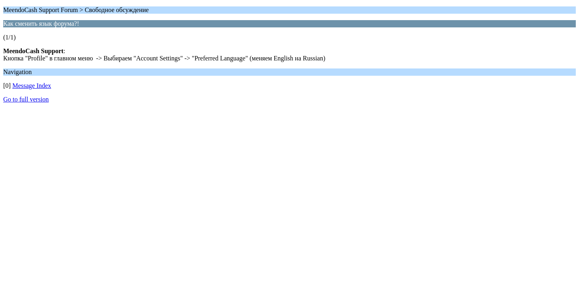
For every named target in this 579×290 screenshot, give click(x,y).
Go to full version (26, 99)
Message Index (31, 85)
